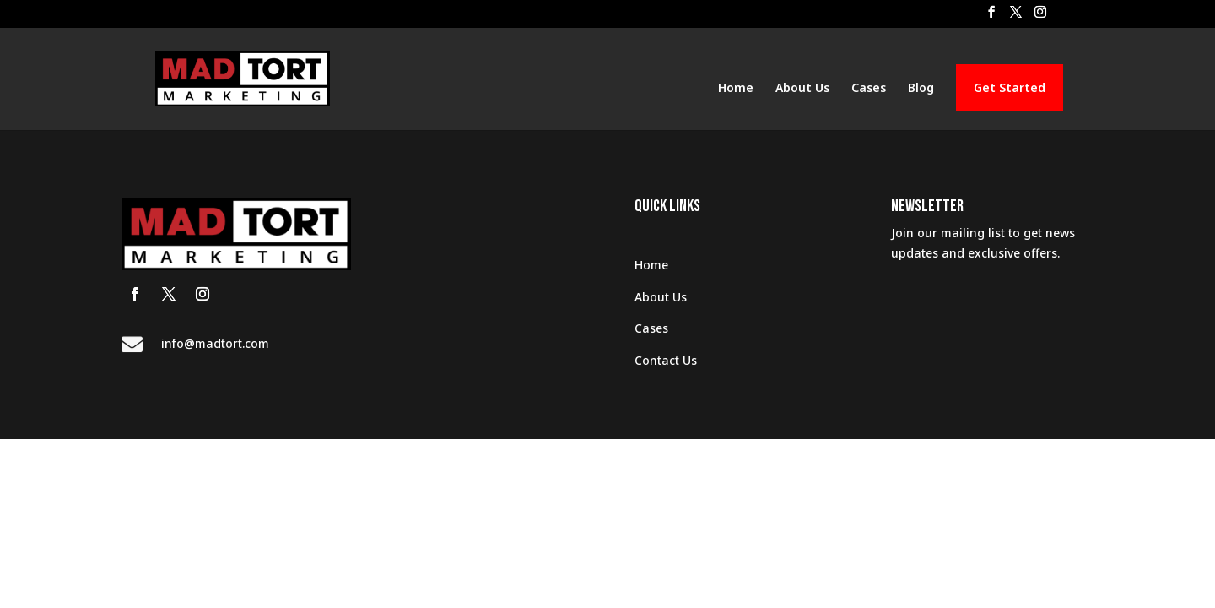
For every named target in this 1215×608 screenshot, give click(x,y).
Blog (921, 88)
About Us (802, 88)
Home (735, 88)
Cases (868, 88)
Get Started (1009, 87)
